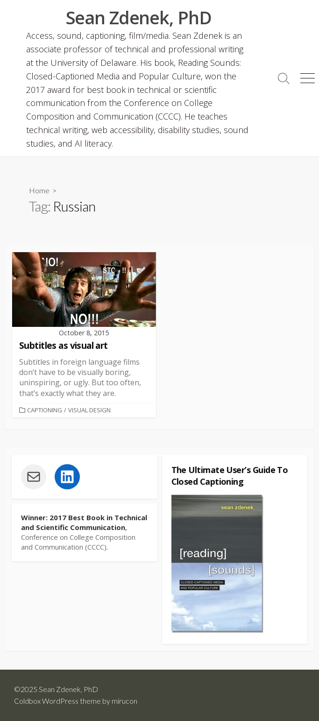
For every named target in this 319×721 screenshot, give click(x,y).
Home (39, 190)
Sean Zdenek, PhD (68, 689)
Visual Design (89, 410)
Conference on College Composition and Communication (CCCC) (78, 541)
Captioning (44, 410)
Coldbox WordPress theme (57, 701)
